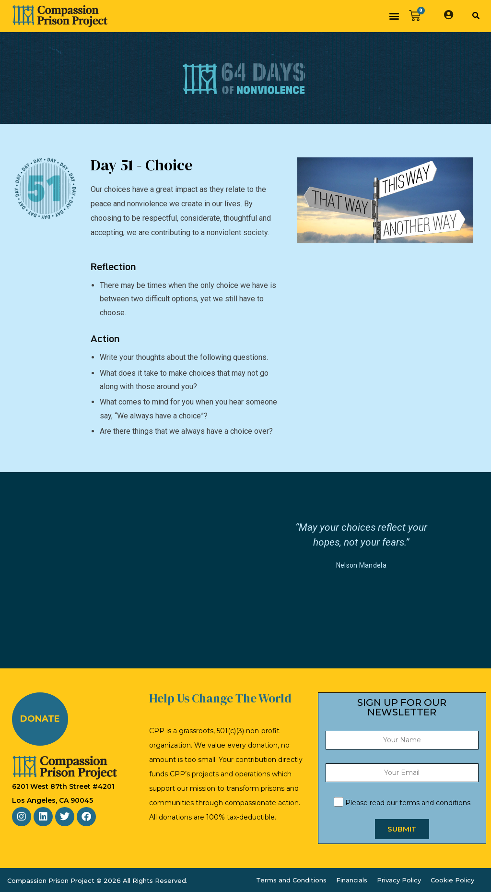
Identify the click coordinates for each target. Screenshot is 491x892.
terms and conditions (434, 802)
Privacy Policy (399, 880)
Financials (351, 880)
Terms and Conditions (291, 880)
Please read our (402, 802)
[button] (394, 16)
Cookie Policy (452, 880)
